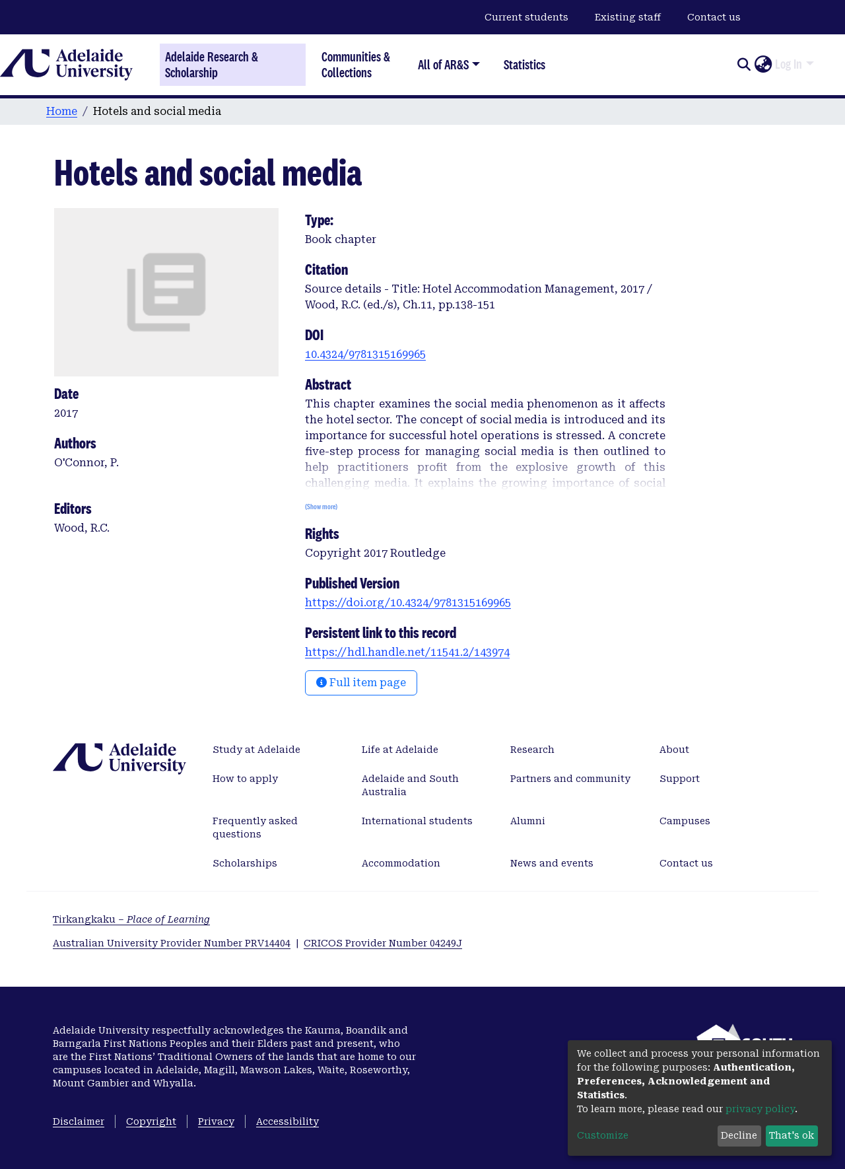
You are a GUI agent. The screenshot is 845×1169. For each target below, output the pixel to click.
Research (532, 749)
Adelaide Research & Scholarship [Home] (211, 65)
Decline (739, 1135)
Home (61, 111)
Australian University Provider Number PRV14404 (171, 943)
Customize (602, 1135)
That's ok (791, 1135)
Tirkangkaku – (131, 919)
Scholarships (245, 863)
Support (679, 778)
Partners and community (570, 778)
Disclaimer (78, 1121)
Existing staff (628, 17)
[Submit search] (743, 65)
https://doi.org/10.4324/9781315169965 (408, 602)
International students (417, 821)
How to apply (245, 778)
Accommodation (401, 863)
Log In (788, 64)
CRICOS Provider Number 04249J (383, 943)
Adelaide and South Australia (410, 785)
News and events (551, 863)
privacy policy (760, 1109)
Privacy (216, 1121)
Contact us (714, 17)
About (674, 749)
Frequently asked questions (255, 827)
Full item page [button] (361, 682)
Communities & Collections (355, 64)
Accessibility (287, 1121)
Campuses (684, 821)
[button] (763, 65)
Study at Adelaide (256, 749)
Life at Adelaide (400, 749)
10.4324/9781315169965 (365, 354)
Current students (526, 17)
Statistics (524, 64)
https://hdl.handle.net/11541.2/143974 (407, 652)
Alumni (527, 821)
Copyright (151, 1121)
